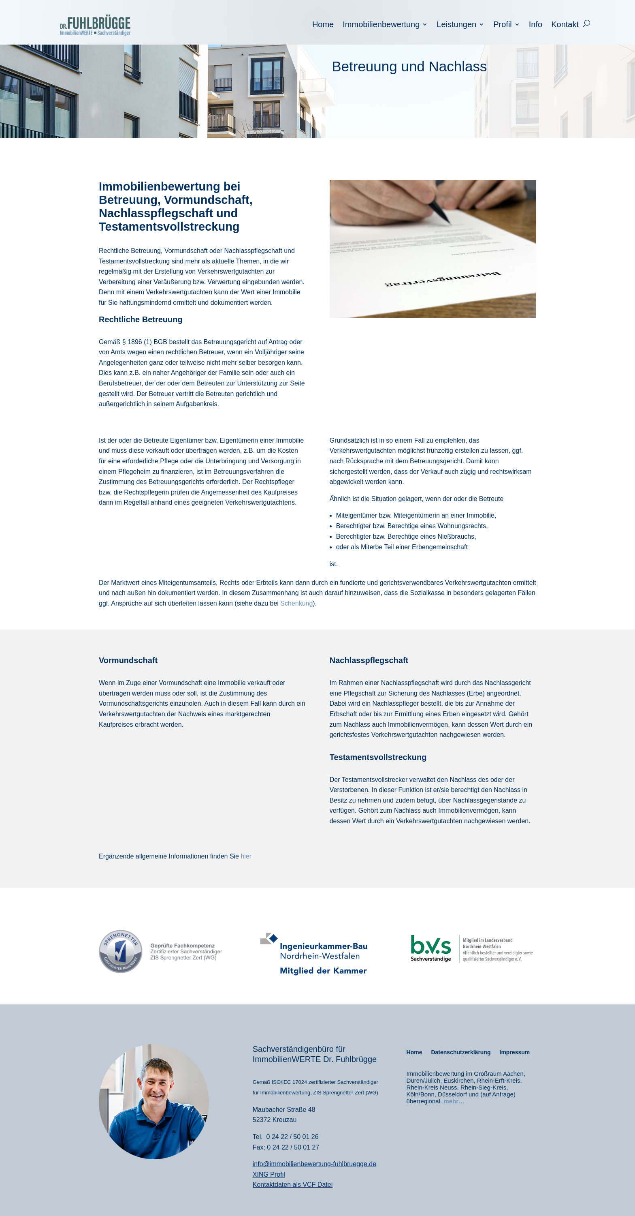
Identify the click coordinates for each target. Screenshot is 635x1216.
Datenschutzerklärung (460, 1052)
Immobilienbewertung (381, 25)
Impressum (515, 1052)
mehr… (454, 1101)
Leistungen (456, 25)
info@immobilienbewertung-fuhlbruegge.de (314, 1163)
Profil (502, 25)
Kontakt (565, 25)
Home (323, 25)
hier (246, 856)
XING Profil (269, 1174)
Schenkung (296, 603)
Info (535, 25)
